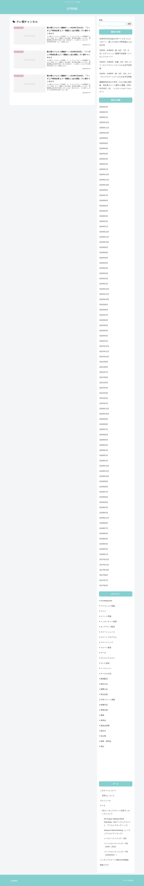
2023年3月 (103, 273)
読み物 (103, 736)
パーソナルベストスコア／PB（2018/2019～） (116, 853)
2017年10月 (104, 570)
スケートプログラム (109, 637)
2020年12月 (104, 409)
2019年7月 (103, 492)
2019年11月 (104, 471)
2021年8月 (103, 367)
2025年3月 (103, 159)
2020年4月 (103, 445)
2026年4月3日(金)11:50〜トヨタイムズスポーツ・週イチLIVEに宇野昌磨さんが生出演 (115, 42)
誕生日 (103, 731)
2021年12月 (104, 346)
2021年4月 (103, 388)
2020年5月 (103, 440)
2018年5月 (103, 539)
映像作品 (104, 705)
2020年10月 (104, 414)
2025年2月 (103, 164)
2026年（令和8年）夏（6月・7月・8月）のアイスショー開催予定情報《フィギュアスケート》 (115, 53)
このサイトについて (108, 791)
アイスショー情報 (108, 606)
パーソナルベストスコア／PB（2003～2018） (116, 845)
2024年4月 (103, 211)
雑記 (102, 746)
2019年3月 (103, 513)
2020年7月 (103, 429)
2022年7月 (103, 315)
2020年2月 (103, 455)
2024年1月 (103, 227)
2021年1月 (103, 403)
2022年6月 (103, 320)
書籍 (102, 715)
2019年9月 (103, 481)
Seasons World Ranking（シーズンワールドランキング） (117, 831)
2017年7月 (103, 580)
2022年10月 (104, 299)
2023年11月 (104, 237)
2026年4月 (103, 107)
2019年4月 (103, 507)
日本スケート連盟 (108, 700)
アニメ (103, 611)
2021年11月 (104, 351)
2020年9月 (103, 419)
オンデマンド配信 (108, 627)
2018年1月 (103, 554)
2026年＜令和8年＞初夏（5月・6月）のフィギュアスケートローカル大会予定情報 (115, 65)
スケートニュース (108, 632)
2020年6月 (103, 435)
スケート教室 (106, 648)
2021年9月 (103, 362)
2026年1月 (103, 117)
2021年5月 (103, 383)
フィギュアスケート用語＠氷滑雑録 (114, 860)
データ (103, 653)
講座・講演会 (106, 741)
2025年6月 (103, 148)
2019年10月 (104, 476)
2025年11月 (104, 128)
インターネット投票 (109, 622)
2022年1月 (103, 341)
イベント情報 (106, 616)
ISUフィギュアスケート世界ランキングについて (116, 812)
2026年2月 (103, 112)
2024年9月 (103, 190)
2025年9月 (103, 138)
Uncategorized (106, 601)
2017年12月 (104, 559)
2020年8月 (103, 424)
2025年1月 (103, 169)
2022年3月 (103, 336)
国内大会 (104, 684)
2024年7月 (103, 195)
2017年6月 (103, 585)
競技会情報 (105, 726)
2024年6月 (103, 200)
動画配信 (104, 679)
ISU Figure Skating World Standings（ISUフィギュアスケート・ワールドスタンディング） (117, 822)
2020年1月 (103, 461)
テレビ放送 (105, 663)
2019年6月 (103, 497)
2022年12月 (104, 289)
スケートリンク (107, 642)
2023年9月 (103, 247)
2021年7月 (103, 372)
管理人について (108, 796)
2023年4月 (103, 268)
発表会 (103, 720)
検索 (101, 20)
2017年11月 (104, 565)
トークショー (106, 668)
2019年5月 (103, 502)
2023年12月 (104, 232)
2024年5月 (103, 206)
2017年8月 (103, 575)
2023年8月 (103, 253)
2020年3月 (103, 450)
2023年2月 (103, 279)
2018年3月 (103, 544)
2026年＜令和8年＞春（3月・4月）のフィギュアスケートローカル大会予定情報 (115, 75)
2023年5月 (103, 263)
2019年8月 (103, 487)
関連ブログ (104, 865)
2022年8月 (103, 310)
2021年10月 (104, 357)
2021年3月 (103, 393)
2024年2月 (103, 221)
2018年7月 (103, 528)
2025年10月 (104, 133)
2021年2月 (103, 398)
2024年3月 (103, 216)
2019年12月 (104, 466)
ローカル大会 (106, 674)
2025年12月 (104, 122)
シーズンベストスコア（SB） (116, 838)
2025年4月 (103, 154)
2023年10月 (104, 242)
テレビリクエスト (108, 658)
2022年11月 (104, 294)
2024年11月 (104, 180)
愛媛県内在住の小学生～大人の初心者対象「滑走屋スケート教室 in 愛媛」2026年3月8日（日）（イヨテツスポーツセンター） (115, 87)
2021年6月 (103, 377)
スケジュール (105, 801)
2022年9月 (103, 305)
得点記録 (104, 694)
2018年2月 (103, 549)
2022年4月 (103, 331)
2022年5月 (103, 325)
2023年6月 (103, 258)
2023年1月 (103, 284)
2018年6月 (103, 533)
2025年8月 (103, 143)
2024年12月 (104, 174)
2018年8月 (103, 523)
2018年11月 (104, 518)
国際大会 (104, 689)
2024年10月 (104, 185)
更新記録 (104, 710)
